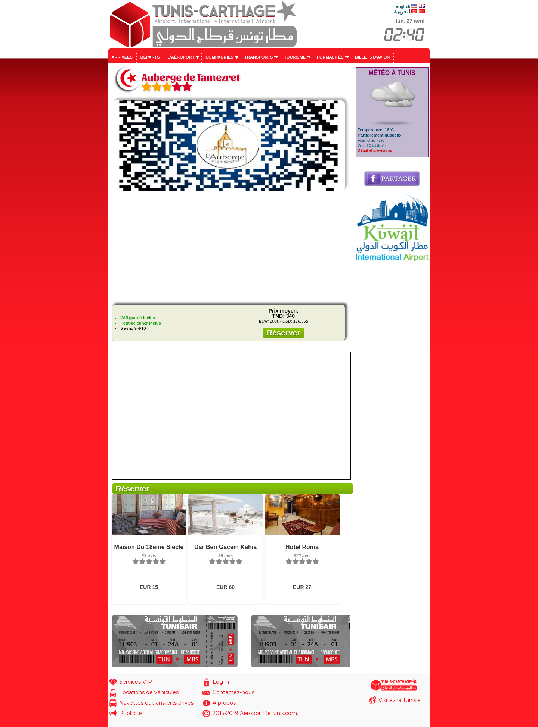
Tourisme (295, 57)
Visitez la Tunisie (399, 700)
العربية (402, 11)
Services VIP (135, 682)
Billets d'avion (372, 57)
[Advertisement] (231, 247)
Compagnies (219, 57)
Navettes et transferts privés (156, 702)
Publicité (130, 713)
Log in (221, 682)
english (403, 6)
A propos (224, 702)
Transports (259, 57)
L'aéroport (181, 57)
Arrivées (122, 57)
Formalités (330, 57)
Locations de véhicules (149, 692)
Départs (150, 57)
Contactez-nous (233, 692)
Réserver (283, 332)
